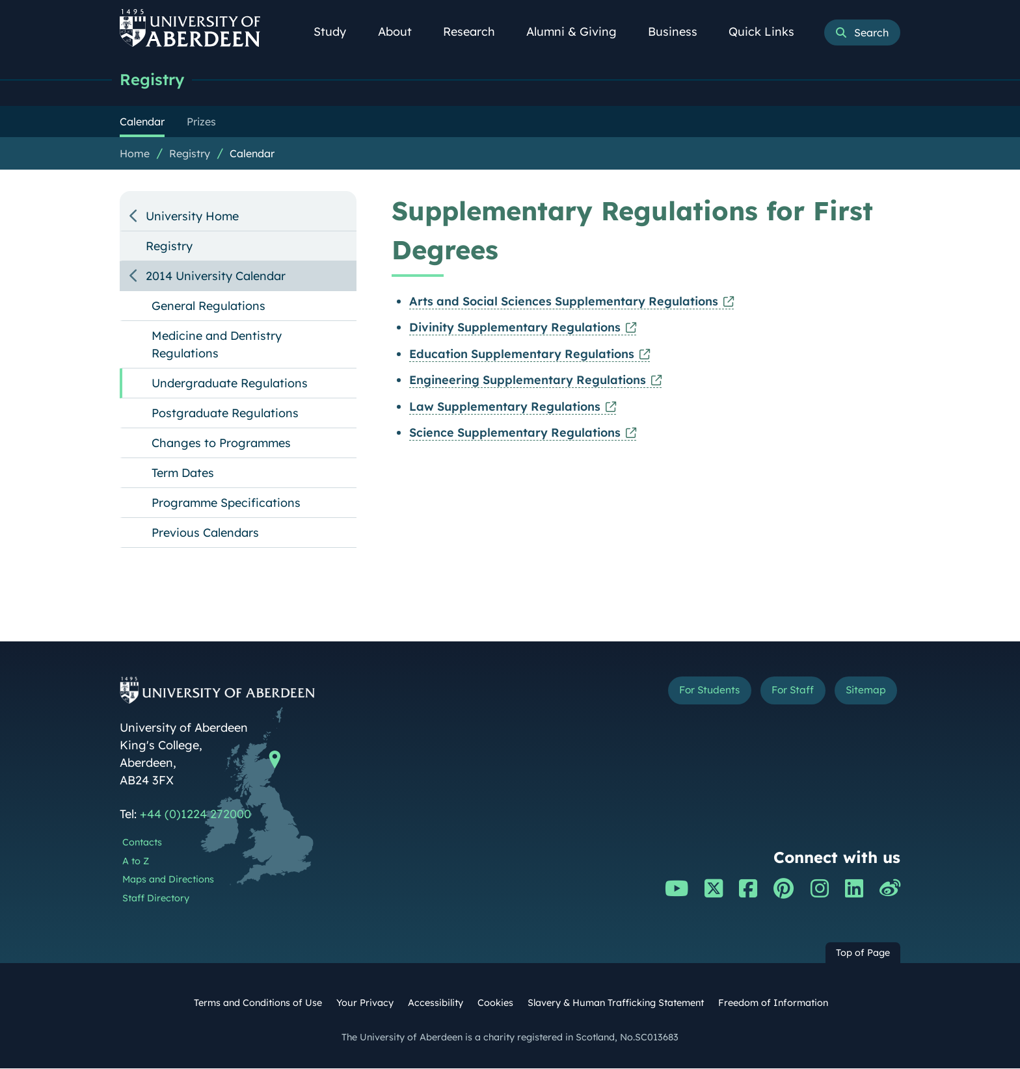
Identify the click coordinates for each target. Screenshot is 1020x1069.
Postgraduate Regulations (225, 413)
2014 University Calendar (216, 276)
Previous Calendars (205, 533)
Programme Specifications (226, 503)
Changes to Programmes (221, 443)
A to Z (135, 862)
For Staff (778, 693)
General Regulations (208, 306)
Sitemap (861, 693)
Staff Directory (155, 899)
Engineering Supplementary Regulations (527, 380)
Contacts (142, 843)
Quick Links (769, 31)
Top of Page (863, 953)
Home (135, 154)
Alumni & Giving (578, 31)
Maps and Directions (168, 880)
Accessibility (435, 1003)
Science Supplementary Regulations (515, 433)
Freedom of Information (773, 1003)
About (402, 31)
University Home (192, 216)
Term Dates (183, 473)
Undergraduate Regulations (230, 383)
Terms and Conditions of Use (258, 1003)
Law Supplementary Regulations (504, 407)
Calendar (252, 154)
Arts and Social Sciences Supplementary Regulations (563, 301)
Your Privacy (365, 1003)
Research (476, 31)
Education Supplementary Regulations (521, 354)
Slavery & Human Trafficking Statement (616, 1003)
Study (337, 31)
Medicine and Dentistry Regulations (217, 345)
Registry (154, 80)
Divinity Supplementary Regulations (515, 327)
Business (680, 31)
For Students (681, 693)
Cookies (495, 1003)
